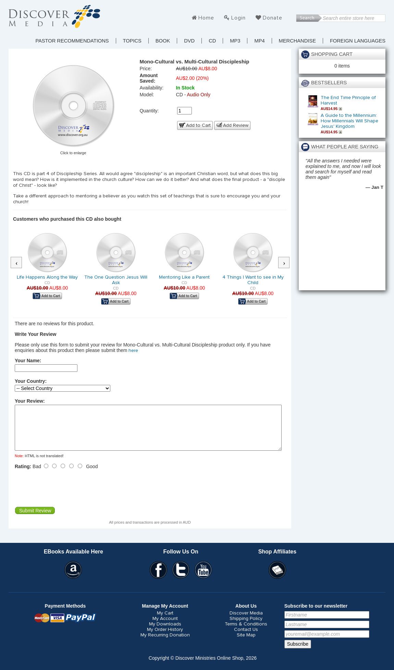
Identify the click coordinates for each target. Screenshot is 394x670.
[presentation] (67, 496)
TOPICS (132, 41)
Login (238, 18)
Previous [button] (20, 263)
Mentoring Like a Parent (184, 277)
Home (206, 18)
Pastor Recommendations (72, 41)
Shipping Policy (246, 626)
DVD (189, 41)
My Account (165, 626)
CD (212, 41)
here (133, 350)
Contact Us (246, 637)
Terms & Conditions (246, 632)
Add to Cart (198, 125)
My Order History (165, 637)
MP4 (259, 41)
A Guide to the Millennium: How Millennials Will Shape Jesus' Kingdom (349, 121)
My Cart (165, 621)
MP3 (235, 41)
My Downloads (165, 632)
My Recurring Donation (165, 643)
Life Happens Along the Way (47, 277)
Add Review (235, 125)
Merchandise (297, 41)
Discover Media (246, 621)
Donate (272, 18)
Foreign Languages (357, 41)
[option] (47, 270)
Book (163, 41)
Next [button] (287, 263)
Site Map (246, 643)
